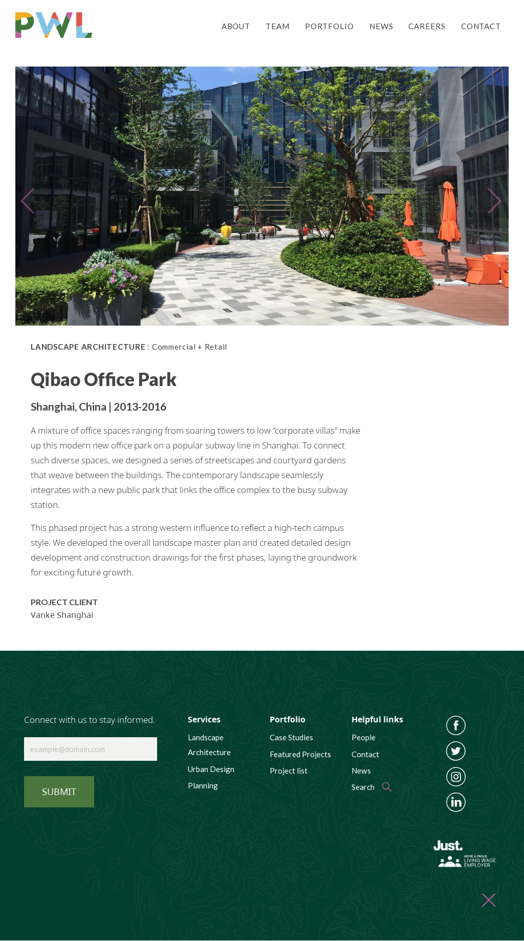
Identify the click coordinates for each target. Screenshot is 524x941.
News (381, 26)
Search (363, 787)
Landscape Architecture (209, 745)
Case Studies (291, 737)
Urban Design (211, 769)
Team (278, 26)
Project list (289, 770)
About (236, 26)
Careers (426, 26)
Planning (203, 785)
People (364, 737)
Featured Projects (300, 754)
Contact (481, 26)
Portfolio (329, 26)
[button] (32, 196)
